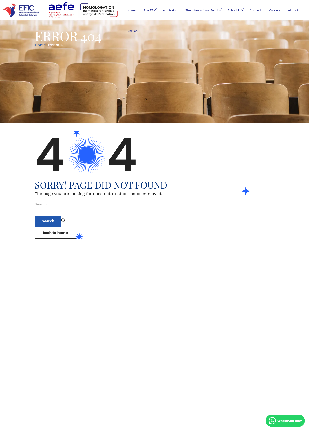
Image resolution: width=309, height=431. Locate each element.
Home (40, 44)
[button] (55, 233)
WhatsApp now (285, 421)
